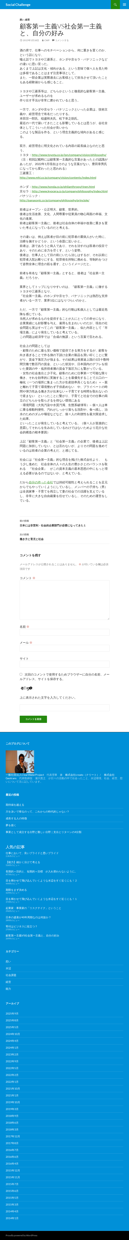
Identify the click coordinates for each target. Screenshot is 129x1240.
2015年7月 (12, 1184)
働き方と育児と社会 (64, 536)
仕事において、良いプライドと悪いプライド (32, 853)
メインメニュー (124, 4)
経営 (27, 19)
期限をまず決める (16, 889)
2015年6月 (12, 1190)
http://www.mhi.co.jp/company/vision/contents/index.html (58, 177)
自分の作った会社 (41, 482)
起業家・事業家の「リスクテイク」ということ (33, 908)
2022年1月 (12, 1081)
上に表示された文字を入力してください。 (48, 697)
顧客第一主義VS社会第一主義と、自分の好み (32, 935)
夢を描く (11, 825)
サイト (24, 658)
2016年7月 (12, 1150)
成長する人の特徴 (16, 818)
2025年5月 (12, 1027)
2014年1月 (12, 1218)
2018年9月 (12, 1115)
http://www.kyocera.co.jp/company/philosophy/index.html (70, 191)
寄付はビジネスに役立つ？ (22, 926)
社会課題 (11, 975)
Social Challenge (18, 4)
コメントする (62, 40)
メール (26, 642)
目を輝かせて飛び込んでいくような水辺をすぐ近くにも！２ (41, 880)
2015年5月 (12, 1197)
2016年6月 (12, 1156)
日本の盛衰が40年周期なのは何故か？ (28, 917)
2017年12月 (13, 1136)
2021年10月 (13, 1088)
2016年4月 (12, 1163)
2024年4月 (12, 1040)
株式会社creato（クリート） (82, 774)
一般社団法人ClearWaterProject (25, 774)
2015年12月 (13, 1170)
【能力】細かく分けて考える (23, 862)
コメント (27, 578)
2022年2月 (12, 1074)
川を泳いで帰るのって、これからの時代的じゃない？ (37, 811)
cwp (46, 40)
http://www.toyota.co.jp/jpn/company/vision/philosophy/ (69, 155)
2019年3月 (12, 1109)
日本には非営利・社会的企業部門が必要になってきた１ (64, 523)
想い (22, 19)
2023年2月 (12, 1054)
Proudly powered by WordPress (21, 1235)
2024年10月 (13, 1034)
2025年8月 (12, 1020)
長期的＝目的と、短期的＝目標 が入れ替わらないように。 (41, 871)
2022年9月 (12, 1061)
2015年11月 (13, 1177)
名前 (24, 626)
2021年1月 (12, 1095)
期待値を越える (15, 804)
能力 (8, 988)
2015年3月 (12, 1204)
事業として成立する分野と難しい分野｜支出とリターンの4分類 (43, 832)
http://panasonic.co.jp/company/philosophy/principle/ (54, 200)
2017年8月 (12, 1143)
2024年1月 (12, 1047)
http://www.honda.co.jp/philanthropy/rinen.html (63, 186)
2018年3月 (12, 1129)
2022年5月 (12, 1068)
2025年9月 (12, 1013)
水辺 (8, 968)
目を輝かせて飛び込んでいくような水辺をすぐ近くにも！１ (41, 898)
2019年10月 (13, 1102)
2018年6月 (12, 1122)
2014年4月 (12, 1211)
